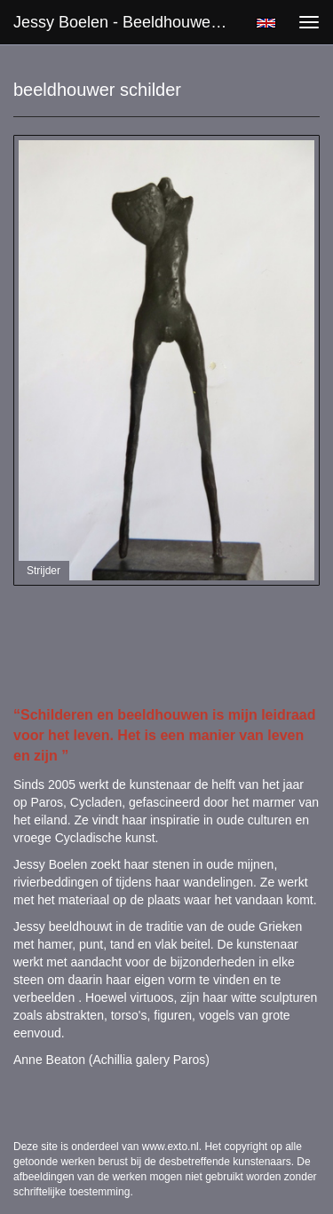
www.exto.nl (170, 1146)
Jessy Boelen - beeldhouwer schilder (127, 22)
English (266, 23)
